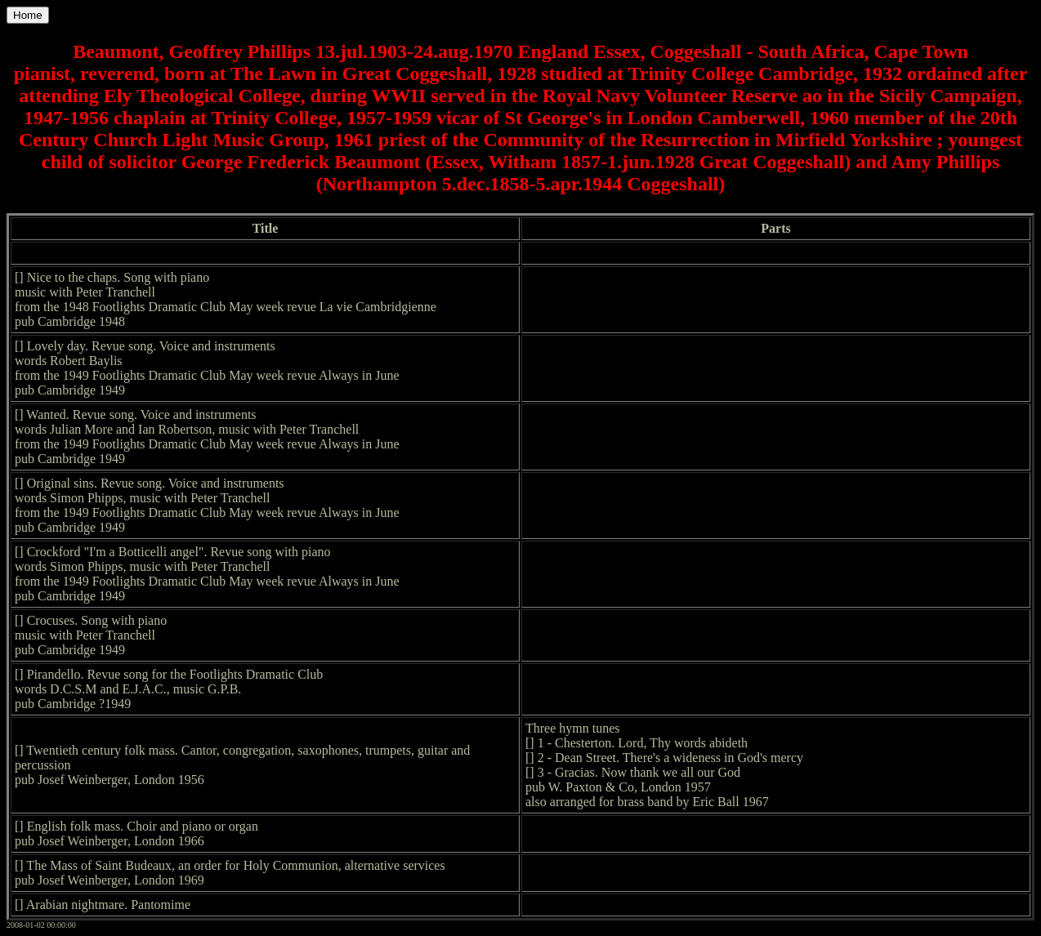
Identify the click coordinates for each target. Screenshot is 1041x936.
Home (27, 15)
